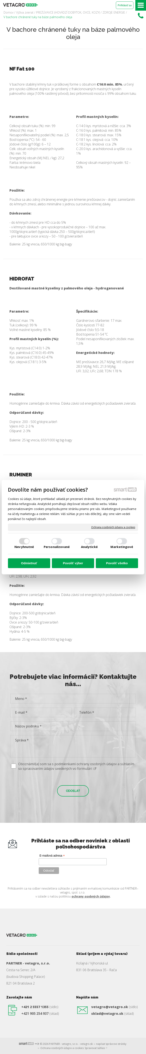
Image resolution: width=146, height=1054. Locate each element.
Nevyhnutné (24, 547)
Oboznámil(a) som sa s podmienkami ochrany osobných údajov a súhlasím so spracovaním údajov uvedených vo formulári (76, 766)
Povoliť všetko (117, 563)
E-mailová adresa (52, 856)
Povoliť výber (73, 563)
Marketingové (121, 547)
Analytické (89, 547)
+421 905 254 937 (35, 1013)
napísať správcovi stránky (111, 1044)
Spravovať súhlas (95, 1048)
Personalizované (57, 547)
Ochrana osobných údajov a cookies (113, 527)
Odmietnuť (29, 563)
